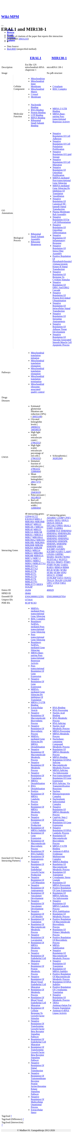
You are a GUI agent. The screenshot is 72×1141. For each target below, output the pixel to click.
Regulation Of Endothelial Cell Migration (38, 1042)
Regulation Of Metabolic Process (37, 992)
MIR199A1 (37, 537)
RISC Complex (60, 89)
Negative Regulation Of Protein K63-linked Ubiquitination (61, 296)
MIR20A (29, 547)
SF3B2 (63, 570)
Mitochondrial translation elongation (37, 363)
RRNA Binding (38, 117)
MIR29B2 (38, 553)
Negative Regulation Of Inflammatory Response (59, 239)
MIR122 (37, 524)
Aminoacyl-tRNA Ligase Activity (61, 1011)
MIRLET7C (30, 574)
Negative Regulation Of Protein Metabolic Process (37, 968)
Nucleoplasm (59, 799)
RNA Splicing (59, 723)
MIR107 (29, 524)
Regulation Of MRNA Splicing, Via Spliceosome (60, 895)
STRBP (59, 575)
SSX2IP (29, 587)
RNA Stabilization (61, 911)
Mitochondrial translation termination (37, 379)
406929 (50, 590)
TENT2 (67, 578)
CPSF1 (67, 517)
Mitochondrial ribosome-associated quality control (37, 388)
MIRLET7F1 (31, 581)
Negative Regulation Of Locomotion (37, 937)
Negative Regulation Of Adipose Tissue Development (60, 328)
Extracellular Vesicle (37, 708)
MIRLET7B (30, 571)
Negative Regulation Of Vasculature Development (37, 905)
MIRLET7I (30, 584)
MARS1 (50, 557)
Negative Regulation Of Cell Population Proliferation (61, 145)
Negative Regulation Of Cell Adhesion (61, 136)
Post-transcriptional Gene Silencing (38, 637)
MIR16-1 (29, 534)
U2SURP (67, 580)
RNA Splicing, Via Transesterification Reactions (61, 786)
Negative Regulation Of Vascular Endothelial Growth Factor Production (37, 868)
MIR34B (29, 555)
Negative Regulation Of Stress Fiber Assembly (59, 249)
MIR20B (38, 547)
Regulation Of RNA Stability (37, 852)
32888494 (35, 471)
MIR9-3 (29, 563)
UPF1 (49, 583)
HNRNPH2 (63, 538)
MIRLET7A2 (31, 566)
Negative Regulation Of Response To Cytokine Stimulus (61, 276)
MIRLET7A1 (39, 563)
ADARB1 (51, 517)
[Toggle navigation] (2, 25)
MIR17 (28, 537)
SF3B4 (57, 572)
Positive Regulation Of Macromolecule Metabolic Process (62, 976)
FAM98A (58, 528)
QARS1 (64, 564)
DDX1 (58, 520)
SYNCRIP (51, 578)
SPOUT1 (51, 575)
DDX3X (51, 523)
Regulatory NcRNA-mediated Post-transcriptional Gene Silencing (38, 626)
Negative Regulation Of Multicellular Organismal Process (37, 1101)
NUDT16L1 (52, 559)
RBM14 (58, 567)
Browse (10, 32)
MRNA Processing (61, 731)
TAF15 (60, 578)
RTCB (50, 570)
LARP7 (67, 551)
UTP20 (56, 583)
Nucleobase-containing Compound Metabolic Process (61, 743)
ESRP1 (50, 528)
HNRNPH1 (52, 538)
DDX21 (65, 520)
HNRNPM (61, 544)
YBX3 (50, 585)
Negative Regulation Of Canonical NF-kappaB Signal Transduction (59, 203)
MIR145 (29, 529)
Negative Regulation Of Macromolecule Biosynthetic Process (38, 718)
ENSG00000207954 (56, 596)
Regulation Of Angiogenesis (37, 857)
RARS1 (50, 567)
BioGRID (11, 49)
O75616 (29, 599)
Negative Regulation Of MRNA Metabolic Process (61, 811)
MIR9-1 (29, 561)
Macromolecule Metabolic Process (61, 766)
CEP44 (28, 516)
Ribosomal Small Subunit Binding (37, 123)
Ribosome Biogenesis (36, 243)
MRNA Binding (60, 757)
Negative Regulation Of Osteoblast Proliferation (59, 171)
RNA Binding (37, 110)
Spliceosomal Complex (59, 802)
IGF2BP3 (51, 551)
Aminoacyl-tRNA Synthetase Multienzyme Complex (61, 855)
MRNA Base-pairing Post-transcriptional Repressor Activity (61, 118)
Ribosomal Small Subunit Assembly (37, 236)
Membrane (36, 97)
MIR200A (39, 542)
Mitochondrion (38, 78)
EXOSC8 (29, 519)
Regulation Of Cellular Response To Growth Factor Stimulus (37, 1013)
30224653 (35, 497)
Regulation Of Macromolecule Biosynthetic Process (38, 845)
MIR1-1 (38, 519)
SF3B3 (50, 572)
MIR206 (39, 545)
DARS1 (50, 520)
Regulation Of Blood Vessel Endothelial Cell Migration (38, 1001)
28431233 (23, 39)
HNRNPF (62, 536)
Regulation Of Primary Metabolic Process (61, 932)
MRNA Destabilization (38, 782)
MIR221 (29, 553)
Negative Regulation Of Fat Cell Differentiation (62, 219)
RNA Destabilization (38, 787)
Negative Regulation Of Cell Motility (37, 914)
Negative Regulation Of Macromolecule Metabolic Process (38, 754)
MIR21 (28, 550)
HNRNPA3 (52, 536)
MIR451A (38, 555)
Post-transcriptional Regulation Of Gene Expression (37, 671)
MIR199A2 (30, 540)
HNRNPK (63, 541)
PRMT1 (59, 562)
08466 (28, 593)
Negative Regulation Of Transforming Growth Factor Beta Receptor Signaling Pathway (37, 1029)
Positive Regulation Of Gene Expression (62, 889)
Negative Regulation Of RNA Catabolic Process (62, 830)
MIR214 (36, 550)
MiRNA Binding (60, 861)
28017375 (35, 482)
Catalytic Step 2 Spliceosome (60, 818)
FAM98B (51, 531)
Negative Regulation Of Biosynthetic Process (37, 730)
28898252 (35, 427)
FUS (58, 531)
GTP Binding (37, 115)
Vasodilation (58, 196)
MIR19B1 (29, 542)
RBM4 (66, 567)
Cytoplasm (58, 86)
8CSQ (34, 603)
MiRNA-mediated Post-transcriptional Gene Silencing (62, 180)
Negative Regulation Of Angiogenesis (37, 888)
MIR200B (29, 545)
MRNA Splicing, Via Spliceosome (60, 771)
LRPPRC (59, 554)
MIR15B (38, 532)
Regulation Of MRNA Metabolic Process (37, 946)
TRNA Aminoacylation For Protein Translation (62, 1005)
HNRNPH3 (52, 541)
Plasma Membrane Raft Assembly (61, 213)
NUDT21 (63, 559)
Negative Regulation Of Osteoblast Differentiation (59, 229)
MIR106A (29, 521)
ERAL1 (35, 58)
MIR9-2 (37, 561)
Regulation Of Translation (37, 920)
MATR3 (59, 557)
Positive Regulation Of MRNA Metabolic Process (37, 809)
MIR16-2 (38, 534)
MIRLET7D (31, 576)
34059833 (35, 429)
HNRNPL (51, 544)
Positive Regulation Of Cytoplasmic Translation (62, 989)
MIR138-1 (59, 58)
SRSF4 (39, 584)
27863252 (35, 442)
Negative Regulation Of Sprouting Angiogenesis (59, 317)
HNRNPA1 (52, 533)
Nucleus (56, 791)
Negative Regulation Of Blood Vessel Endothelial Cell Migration (38, 981)
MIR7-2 (29, 558)
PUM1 (57, 564)
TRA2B (58, 580)
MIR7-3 (37, 558)
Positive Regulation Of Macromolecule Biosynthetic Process (62, 923)
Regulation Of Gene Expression (62, 823)
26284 (28, 590)
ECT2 (35, 516)
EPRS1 (59, 525)
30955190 (36, 416)
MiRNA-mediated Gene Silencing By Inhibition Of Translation (61, 189)
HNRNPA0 (66, 531)
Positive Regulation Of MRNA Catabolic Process (37, 796)
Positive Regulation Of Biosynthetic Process (62, 940)
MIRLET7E (30, 579)
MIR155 (37, 529)
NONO (66, 557)
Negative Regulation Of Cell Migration (61, 162)
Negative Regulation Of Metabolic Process (37, 766)
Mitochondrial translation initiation (37, 355)
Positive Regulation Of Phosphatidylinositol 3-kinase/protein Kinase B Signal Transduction (62, 262)
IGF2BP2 (60, 549)
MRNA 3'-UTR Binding (60, 109)
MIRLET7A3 (31, 568)
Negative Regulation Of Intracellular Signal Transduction (61, 307)
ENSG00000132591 (34, 596)
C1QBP (60, 517)
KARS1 (60, 551)
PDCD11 (51, 562)
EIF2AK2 (51, 525)
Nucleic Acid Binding (59, 714)
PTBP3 (50, 564)
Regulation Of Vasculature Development (37, 895)
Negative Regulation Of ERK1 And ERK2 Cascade (61, 286)
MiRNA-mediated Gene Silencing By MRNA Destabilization (38, 741)
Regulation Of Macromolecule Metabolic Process (38, 928)
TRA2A (50, 580)
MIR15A (29, 532)
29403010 (35, 492)
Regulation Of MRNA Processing (61, 883)
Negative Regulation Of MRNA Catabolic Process (61, 905)
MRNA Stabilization (58, 946)
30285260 (57, 458)
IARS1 (60, 546)
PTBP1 (67, 562)
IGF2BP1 (51, 549)
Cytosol (34, 94)
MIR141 (39, 527)
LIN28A (50, 554)
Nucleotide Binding (36, 106)
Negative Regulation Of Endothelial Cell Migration (38, 957)
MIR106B (39, 521)
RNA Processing (60, 710)
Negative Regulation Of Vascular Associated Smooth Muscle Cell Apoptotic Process (62, 339)
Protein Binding (38, 112)
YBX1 (63, 583)
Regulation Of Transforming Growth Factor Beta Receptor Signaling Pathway (37, 1053)
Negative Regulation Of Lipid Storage (62, 154)
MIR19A (40, 540)
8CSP (27, 603)
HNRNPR (51, 546)
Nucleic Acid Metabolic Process (61, 727)
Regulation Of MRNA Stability (38, 829)
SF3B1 (56, 570)
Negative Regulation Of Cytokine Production (37, 821)
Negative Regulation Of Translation (37, 775)
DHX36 (59, 523)
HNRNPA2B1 (64, 533)
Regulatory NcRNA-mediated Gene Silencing (38, 646)
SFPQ (63, 572)
